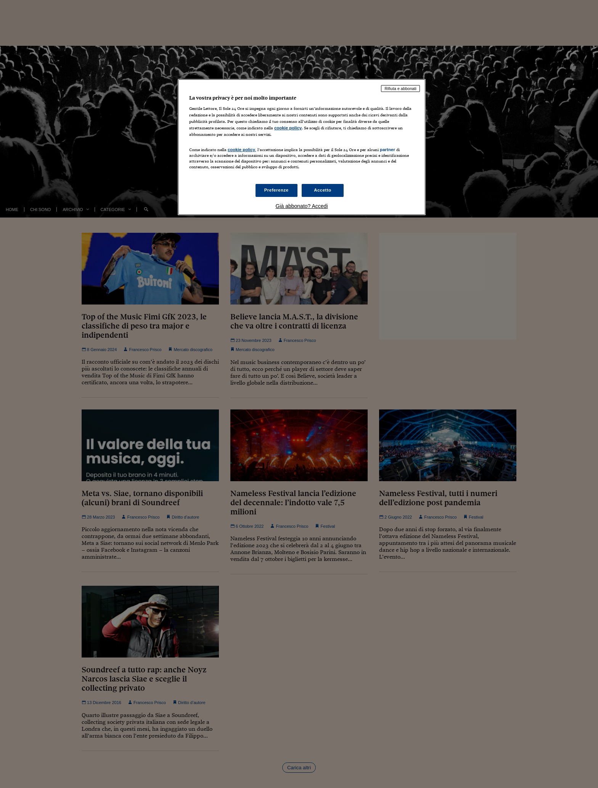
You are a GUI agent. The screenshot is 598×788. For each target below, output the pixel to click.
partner (387, 149)
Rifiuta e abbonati (400, 88)
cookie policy (288, 128)
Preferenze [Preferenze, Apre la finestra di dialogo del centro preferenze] (276, 190)
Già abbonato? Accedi (302, 206)
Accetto (322, 190)
